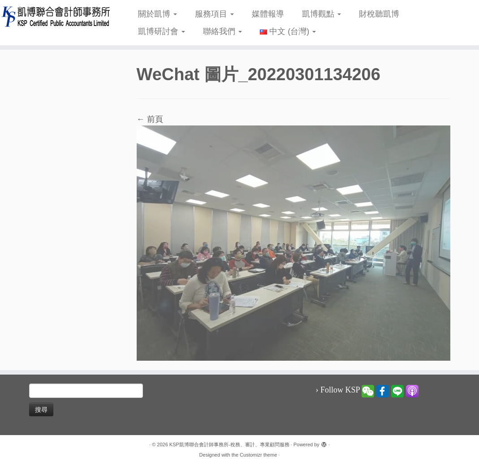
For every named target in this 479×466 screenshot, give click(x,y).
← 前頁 (150, 119)
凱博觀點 (321, 13)
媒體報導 (268, 13)
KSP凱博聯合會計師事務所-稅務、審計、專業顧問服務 (229, 444)
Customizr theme (258, 454)
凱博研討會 (161, 31)
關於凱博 (157, 13)
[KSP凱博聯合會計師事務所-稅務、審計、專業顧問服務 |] (56, 16)
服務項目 (214, 13)
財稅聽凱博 (379, 13)
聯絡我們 (222, 31)
